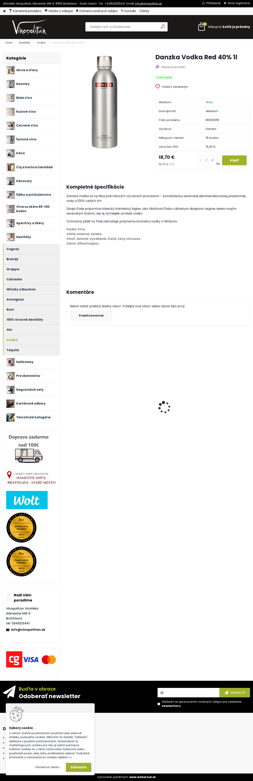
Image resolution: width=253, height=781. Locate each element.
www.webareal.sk (142, 777)
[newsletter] (235, 692)
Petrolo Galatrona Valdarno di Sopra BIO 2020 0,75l (133, 426)
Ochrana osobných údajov (97, 11)
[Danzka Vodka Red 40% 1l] (104, 102)
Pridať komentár (91, 316)
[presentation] (68, 400)
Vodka (41, 42)
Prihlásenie (213, 3)
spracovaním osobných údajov (200, 702)
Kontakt (128, 11)
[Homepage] (4, 11)
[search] (163, 28)
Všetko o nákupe (58, 11)
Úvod (9, 42)
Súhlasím (79, 767)
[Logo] (30, 27)
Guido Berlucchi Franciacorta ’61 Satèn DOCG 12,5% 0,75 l (179, 426)
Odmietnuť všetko (47, 767)
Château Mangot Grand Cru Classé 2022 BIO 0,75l (88, 426)
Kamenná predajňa (25, 11)
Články (144, 11)
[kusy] (206, 160)
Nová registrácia (239, 3)
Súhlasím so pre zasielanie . (202, 704)
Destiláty (24, 42)
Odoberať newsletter (49, 696)
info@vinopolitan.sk (148, 4)
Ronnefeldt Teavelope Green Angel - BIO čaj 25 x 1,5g (227, 396)
